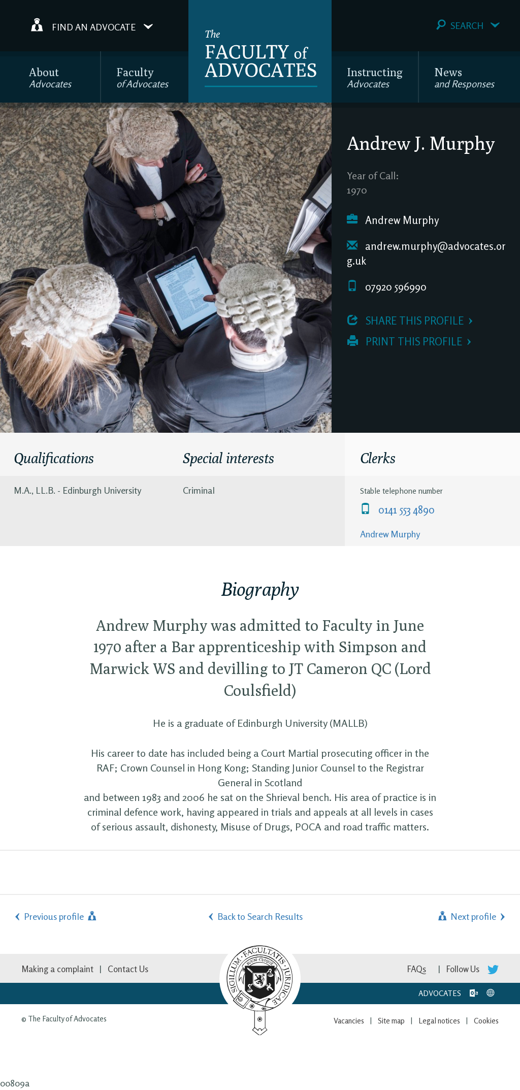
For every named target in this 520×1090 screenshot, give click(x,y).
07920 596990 (387, 286)
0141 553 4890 (397, 509)
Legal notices (439, 1020)
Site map (391, 1020)
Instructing (375, 77)
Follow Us (472, 969)
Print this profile (404, 341)
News (464, 77)
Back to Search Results (260, 916)
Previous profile (61, 916)
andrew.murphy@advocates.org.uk (426, 254)
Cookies (486, 1020)
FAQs (416, 969)
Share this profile (405, 320)
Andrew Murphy (393, 220)
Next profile (466, 916)
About (50, 77)
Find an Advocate (92, 25)
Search (468, 25)
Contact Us (128, 969)
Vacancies (349, 1020)
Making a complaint (57, 969)
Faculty (142, 77)
